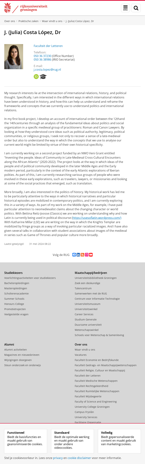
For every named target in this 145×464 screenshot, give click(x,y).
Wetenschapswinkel (87, 330)
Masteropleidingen (15, 288)
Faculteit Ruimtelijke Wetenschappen (97, 391)
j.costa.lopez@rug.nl (47, 70)
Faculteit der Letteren (48, 46)
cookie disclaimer (79, 458)
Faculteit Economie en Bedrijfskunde (97, 360)
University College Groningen (92, 406)
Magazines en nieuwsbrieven (21, 354)
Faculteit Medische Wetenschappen (96, 380)
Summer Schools (14, 298)
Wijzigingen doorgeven (18, 360)
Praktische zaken (28, 21)
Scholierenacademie (16, 293)
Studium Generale (86, 319)
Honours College (14, 304)
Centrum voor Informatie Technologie (97, 298)
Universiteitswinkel (86, 309)
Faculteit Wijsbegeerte (88, 396)
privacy (58, 458)
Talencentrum (83, 288)
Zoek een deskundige (87, 283)
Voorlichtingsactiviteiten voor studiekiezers (30, 278)
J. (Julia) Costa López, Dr (80, 21)
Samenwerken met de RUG (91, 293)
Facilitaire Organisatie (88, 422)
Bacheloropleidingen (16, 283)
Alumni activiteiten (15, 349)
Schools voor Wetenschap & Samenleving (99, 335)
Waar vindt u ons (52, 21)
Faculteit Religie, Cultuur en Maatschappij (100, 370)
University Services (86, 417)
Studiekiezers (13, 273)
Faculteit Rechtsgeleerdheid (91, 386)
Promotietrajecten (15, 309)
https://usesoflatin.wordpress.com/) (97, 218)
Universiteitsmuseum (87, 304)
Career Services (84, 314)
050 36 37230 (42, 56)
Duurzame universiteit (88, 324)
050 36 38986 (42, 59)
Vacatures (81, 354)
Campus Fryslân (84, 412)
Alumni (9, 344)
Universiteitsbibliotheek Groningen (96, 278)
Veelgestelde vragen (16, 314)
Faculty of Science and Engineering (96, 401)
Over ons (9, 21)
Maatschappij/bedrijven (91, 273)
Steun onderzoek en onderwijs (22, 365)
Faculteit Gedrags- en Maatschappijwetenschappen (106, 365)
